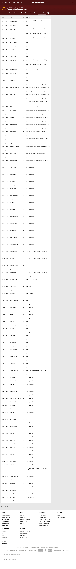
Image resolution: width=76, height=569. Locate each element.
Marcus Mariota (13, 251)
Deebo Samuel (13, 188)
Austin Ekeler (13, 220)
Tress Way (12, 297)
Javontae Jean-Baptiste (15, 276)
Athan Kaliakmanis (14, 65)
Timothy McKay (13, 356)
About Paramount (25, 519)
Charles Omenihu (13, 124)
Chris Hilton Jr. (13, 25)
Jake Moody (12, 150)
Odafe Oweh (12, 114)
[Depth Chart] (34, 13)
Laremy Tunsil (13, 131)
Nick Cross (12, 117)
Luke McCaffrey (13, 279)
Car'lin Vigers (13, 346)
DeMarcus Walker (14, 307)
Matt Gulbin (12, 38)
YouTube (4, 531)
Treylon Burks (13, 143)
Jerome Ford (12, 98)
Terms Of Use (42, 515)
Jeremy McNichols (14, 102)
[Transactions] (42, 13)
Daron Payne (12, 497)
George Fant (12, 199)
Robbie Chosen (13, 318)
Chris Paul (12, 106)
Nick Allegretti (13, 255)
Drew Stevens (13, 53)
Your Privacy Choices (44, 521)
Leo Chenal (12, 135)
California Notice (43, 525)
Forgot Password (24, 537)
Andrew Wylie (13, 272)
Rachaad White (13, 121)
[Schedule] (16, 13)
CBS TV (22, 523)
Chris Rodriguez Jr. (14, 216)
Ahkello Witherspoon (14, 87)
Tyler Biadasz (13, 269)
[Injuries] (49, 13)
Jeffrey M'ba (12, 80)
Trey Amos (12, 290)
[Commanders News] (7, 13)
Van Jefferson (13, 110)
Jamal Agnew (13, 419)
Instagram (4, 535)
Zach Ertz (12, 227)
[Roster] (27, 13)
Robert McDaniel (13, 349)
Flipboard (4, 543)
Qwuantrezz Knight (14, 300)
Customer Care (61, 517)
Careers (22, 517)
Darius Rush (12, 374)
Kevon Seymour (13, 304)
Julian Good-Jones (14, 391)
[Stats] (22, 13)
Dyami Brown (13, 94)
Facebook (4, 537)
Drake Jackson (13, 153)
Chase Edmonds (13, 237)
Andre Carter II (13, 321)
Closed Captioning (44, 523)
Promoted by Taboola (70, 507)
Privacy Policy (42, 517)
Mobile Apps (5, 525)
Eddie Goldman (13, 174)
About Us (22, 515)
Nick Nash (12, 328)
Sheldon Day (12, 164)
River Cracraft (13, 311)
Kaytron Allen (13, 29)
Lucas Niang (12, 185)
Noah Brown (12, 171)
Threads (4, 541)
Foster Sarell (13, 91)
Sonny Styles (13, 60)
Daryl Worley (12, 483)
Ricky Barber (12, 367)
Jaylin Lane (12, 293)
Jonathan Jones (13, 223)
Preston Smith (13, 234)
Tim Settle (12, 157)
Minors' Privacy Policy (44, 519)
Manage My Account (25, 531)
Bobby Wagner (13, 230)
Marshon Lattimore (14, 265)
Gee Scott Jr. (13, 314)
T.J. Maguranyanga (14, 370)
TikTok (3, 533)
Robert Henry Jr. (13, 46)
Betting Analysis (6, 521)
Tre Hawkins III (13, 360)
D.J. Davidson (13, 84)
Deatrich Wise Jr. (13, 262)
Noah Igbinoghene (14, 195)
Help (58, 515)
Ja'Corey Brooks (13, 353)
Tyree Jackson (13, 167)
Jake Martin (12, 209)
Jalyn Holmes (13, 178)
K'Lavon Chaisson (13, 128)
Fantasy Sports (6, 517)
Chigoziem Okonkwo (14, 146)
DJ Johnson (12, 363)
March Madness (6, 523)
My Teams (23, 535)
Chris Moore (12, 213)
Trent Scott (12, 139)
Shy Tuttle (12, 258)
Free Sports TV (6, 519)
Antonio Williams (13, 69)
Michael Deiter (13, 332)
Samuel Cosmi (13, 286)
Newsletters (23, 533)
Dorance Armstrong (14, 283)
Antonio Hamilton (13, 21)
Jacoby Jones (13, 342)
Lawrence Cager (13, 325)
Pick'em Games (6, 515)
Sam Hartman (13, 416)
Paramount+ (23, 521)
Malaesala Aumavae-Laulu (15, 339)
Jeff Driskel (12, 181)
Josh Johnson (13, 192)
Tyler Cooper (13, 335)
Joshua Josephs (13, 34)
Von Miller (12, 202)
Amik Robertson (13, 160)
